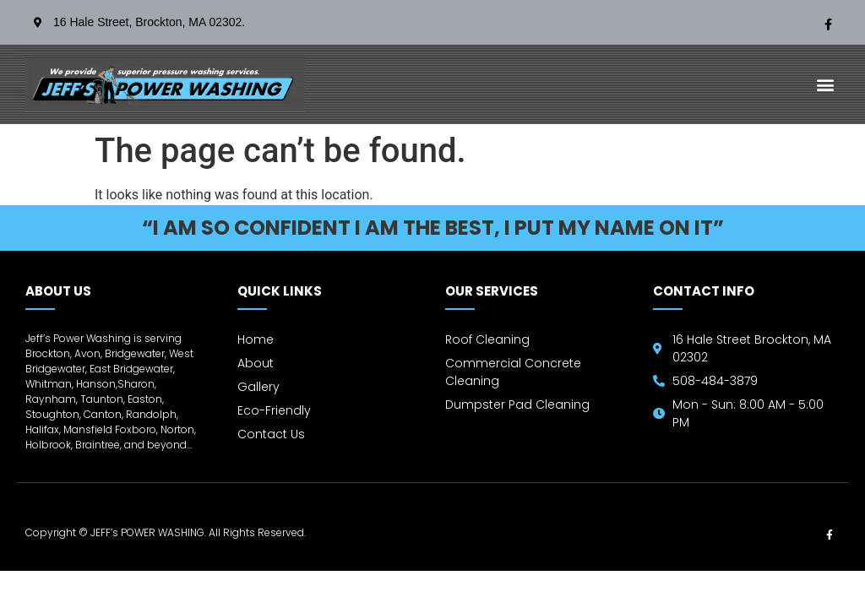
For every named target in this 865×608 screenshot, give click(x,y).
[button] (826, 85)
